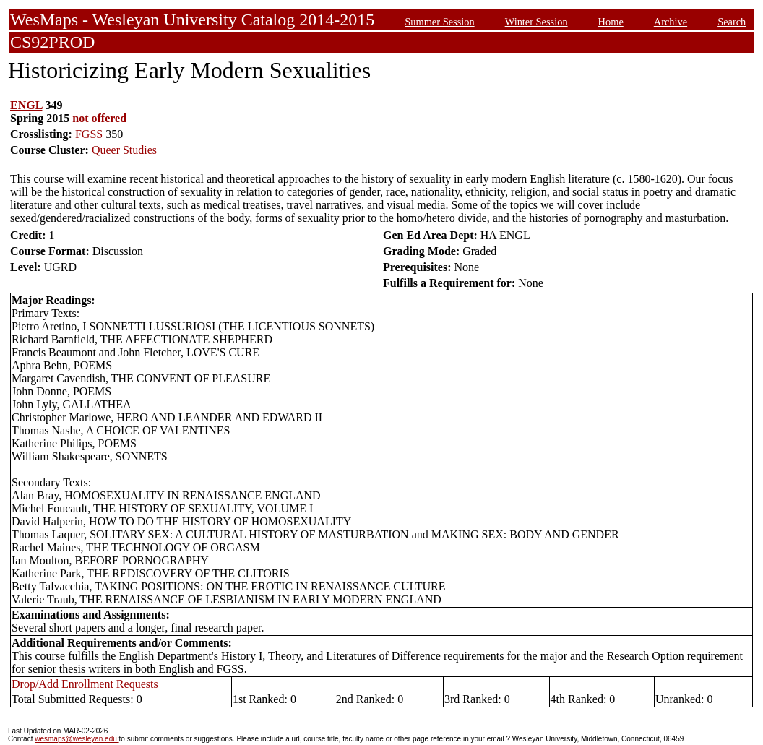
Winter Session (536, 21)
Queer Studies (124, 150)
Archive (670, 21)
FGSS (89, 134)
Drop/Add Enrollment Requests (85, 684)
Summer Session (439, 21)
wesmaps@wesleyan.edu (76, 739)
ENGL (26, 105)
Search (731, 21)
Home (611, 21)
